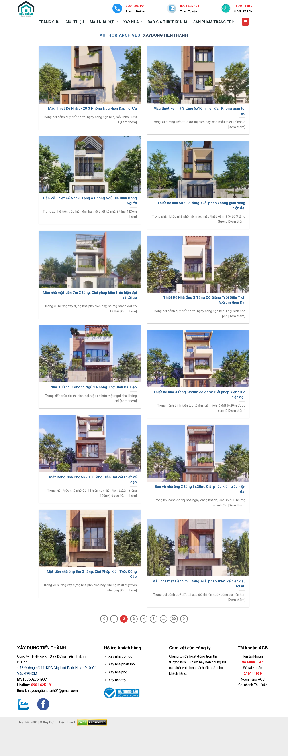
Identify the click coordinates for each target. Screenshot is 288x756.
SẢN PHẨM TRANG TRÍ (214, 22)
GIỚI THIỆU (74, 22)
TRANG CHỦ (49, 22)
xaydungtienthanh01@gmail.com (53, 691)
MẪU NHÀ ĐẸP (104, 22)
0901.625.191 (42, 685)
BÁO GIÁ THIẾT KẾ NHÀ (168, 22)
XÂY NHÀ (132, 22)
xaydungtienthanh (165, 35)
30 (174, 619)
